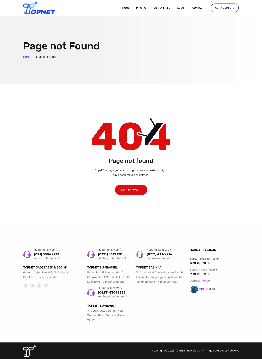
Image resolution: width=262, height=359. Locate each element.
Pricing (141, 7)
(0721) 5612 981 (110, 254)
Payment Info (161, 7)
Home (125, 7)
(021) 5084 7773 (46, 254)
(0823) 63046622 (111, 292)
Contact (198, 7)
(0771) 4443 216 (159, 254)
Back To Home (129, 189)
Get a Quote (223, 8)
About (181, 7)
